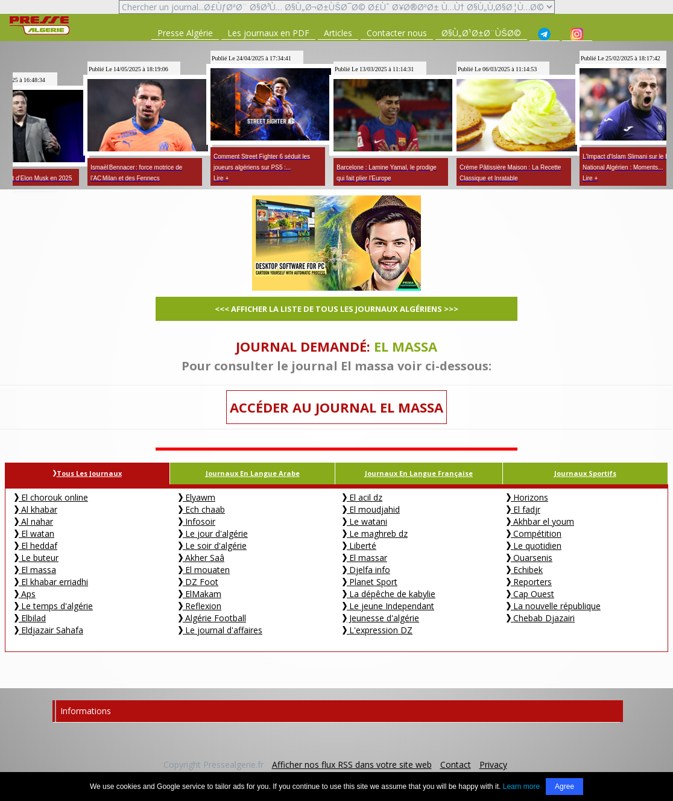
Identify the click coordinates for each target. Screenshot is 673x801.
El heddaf (35, 545)
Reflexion (200, 606)
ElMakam (200, 594)
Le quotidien (534, 545)
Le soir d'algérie (213, 545)
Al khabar (35, 509)
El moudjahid (371, 509)
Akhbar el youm (540, 521)
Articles (338, 33)
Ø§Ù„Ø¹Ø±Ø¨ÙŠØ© (480, 33)
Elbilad (30, 618)
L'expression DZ (377, 630)
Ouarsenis (529, 557)
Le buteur (36, 557)
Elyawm (197, 497)
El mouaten (204, 569)
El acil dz (362, 497)
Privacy (493, 764)
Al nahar (33, 521)
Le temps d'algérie (53, 606)
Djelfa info (366, 569)
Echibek (525, 569)
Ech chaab (202, 509)
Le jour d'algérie (213, 533)
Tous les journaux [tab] (87, 473)
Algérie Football (212, 618)
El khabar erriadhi (51, 581)
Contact (455, 764)
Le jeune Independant (388, 606)
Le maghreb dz (375, 533)
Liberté (359, 545)
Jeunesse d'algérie (381, 618)
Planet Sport (370, 581)
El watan (34, 533)
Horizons (527, 497)
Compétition (534, 533)
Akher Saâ (201, 557)
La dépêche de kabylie (389, 594)
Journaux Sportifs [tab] (585, 473)
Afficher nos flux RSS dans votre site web (352, 764)
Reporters (529, 581)
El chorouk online (51, 497)
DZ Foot (198, 581)
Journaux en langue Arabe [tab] (253, 473)
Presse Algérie (185, 33)
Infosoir (197, 521)
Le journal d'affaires (220, 630)
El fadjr (523, 509)
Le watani (365, 521)
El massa (35, 569)
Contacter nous (397, 33)
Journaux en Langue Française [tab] (419, 473)
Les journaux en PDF (268, 33)
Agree (564, 786)
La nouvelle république (554, 606)
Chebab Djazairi (541, 618)
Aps (25, 594)
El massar (365, 557)
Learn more (521, 786)
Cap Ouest (530, 594)
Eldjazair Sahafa (48, 630)
